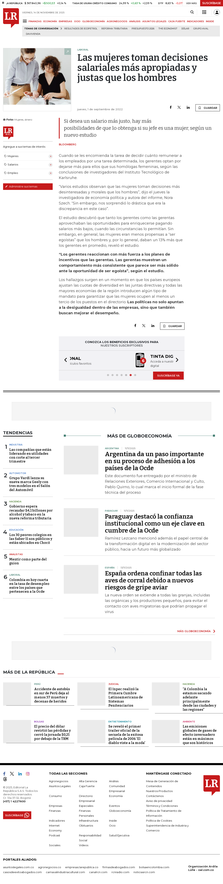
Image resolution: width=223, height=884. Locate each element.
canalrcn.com (98, 871)
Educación (16, 529)
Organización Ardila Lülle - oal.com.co (203, 867)
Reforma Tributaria (114, 28)
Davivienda (33, 34)
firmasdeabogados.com (118, 866)
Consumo (55, 795)
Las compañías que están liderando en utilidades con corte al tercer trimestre (30, 455)
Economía (116, 795)
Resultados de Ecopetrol (80, 28)
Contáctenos (155, 795)
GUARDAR (207, 107)
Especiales (86, 805)
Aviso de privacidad (159, 800)
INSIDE (210, 21)
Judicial (113, 683)
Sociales (54, 844)
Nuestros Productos (159, 790)
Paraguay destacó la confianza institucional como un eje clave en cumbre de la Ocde (155, 523)
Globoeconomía (120, 810)
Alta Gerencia (88, 780)
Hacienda (15, 501)
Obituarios (86, 825)
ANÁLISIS (135, 21)
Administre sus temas (21, 186)
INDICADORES (195, 21)
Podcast (54, 835)
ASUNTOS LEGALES (154, 21)
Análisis (113, 780)
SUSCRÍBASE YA (168, 375)
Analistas (16, 553)
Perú (37, 683)
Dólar (185, 28)
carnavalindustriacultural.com (65, 871)
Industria (15, 444)
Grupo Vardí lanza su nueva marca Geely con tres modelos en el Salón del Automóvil (29, 483)
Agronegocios (58, 780)
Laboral (14, 574)
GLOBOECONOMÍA (93, 21)
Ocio (112, 825)
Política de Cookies (159, 820)
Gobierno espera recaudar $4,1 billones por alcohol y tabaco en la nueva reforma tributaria (31, 512)
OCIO (77, 21)
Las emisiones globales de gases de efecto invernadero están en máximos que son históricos (200, 734)
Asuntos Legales (60, 785)
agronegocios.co (49, 866)
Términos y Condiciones (162, 805)
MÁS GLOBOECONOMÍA (194, 630)
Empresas (55, 805)
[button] (64, 360)
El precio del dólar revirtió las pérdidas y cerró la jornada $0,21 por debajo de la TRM (52, 732)
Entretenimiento (120, 721)
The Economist (167, 28)
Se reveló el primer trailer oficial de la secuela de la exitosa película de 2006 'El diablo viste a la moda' (126, 734)
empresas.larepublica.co (81, 866)
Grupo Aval (200, 28)
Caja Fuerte (87, 785)
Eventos (114, 805)
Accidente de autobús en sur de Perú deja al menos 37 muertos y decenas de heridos (52, 695)
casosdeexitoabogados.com (22, 871)
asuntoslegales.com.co (18, 866)
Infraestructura (88, 820)
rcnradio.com (120, 871)
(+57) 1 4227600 (14, 800)
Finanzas (54, 810)
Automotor (17, 472)
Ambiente (189, 721)
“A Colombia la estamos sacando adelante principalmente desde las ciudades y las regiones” (199, 699)
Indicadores (57, 820)
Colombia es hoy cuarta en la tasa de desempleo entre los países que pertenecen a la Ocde (29, 585)
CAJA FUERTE (176, 21)
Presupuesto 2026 (143, 28)
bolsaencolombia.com (154, 866)
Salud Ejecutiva (119, 835)
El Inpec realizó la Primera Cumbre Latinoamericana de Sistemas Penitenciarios (125, 697)
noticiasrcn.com (144, 871)
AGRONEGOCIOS (117, 21)
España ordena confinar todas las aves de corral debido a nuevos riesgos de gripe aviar (153, 580)
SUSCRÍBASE (211, 3)
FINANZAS (35, 21)
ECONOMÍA (50, 21)
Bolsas (39, 721)
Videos (83, 844)
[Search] (192, 12)
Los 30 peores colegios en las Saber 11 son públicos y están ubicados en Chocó (30, 538)
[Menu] (25, 21)
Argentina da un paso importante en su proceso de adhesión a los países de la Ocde (154, 460)
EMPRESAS (65, 21)
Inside (113, 820)
